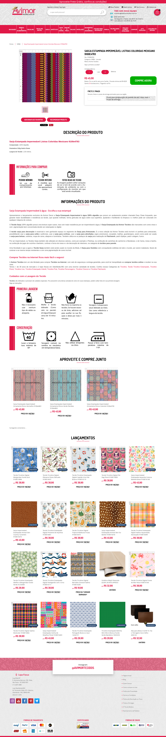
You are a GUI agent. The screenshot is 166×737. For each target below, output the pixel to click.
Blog (124, 679)
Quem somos (127, 7)
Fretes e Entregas (128, 703)
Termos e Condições (129, 695)
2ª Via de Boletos (128, 707)
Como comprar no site (130, 687)
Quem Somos (127, 683)
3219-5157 (119, 17)
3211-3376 (16, 695)
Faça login (62, 7)
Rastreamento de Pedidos (131, 711)
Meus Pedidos (114, 7)
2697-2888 (16, 685)
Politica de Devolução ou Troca (132, 699)
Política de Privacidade (130, 691)
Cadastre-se (152, 7)
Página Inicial (127, 676)
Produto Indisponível (27, 384)
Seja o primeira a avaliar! (92, 65)
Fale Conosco (140, 7)
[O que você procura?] (102, 12)
